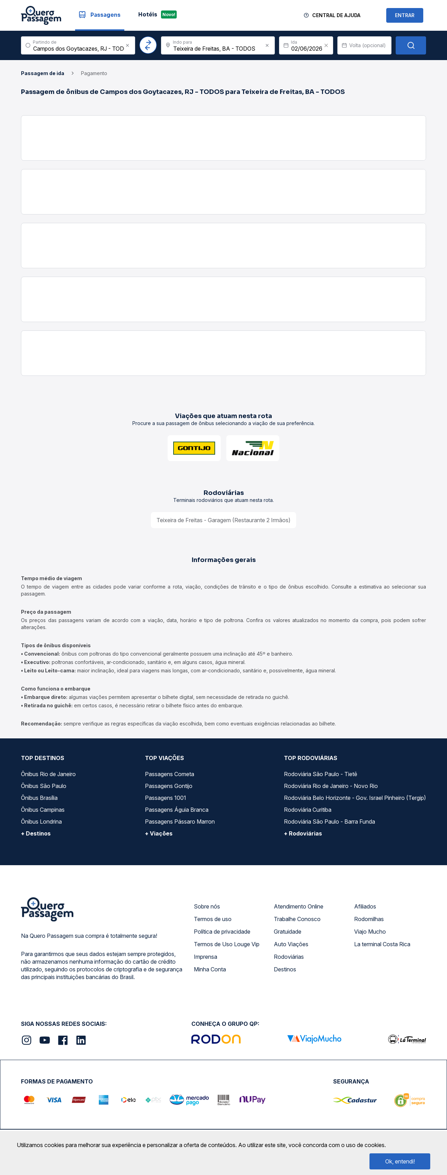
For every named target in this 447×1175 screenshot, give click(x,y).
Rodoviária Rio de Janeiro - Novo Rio (331, 785)
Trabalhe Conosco (297, 918)
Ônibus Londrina (41, 821)
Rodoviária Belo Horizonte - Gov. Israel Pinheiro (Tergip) (355, 797)
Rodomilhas (369, 918)
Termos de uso (213, 918)
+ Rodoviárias (303, 833)
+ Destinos (36, 833)
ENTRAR (405, 15)
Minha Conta (210, 969)
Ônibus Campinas (43, 809)
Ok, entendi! (400, 1161)
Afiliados (365, 906)
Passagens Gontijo (168, 785)
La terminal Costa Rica (382, 944)
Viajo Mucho (370, 931)
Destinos (285, 969)
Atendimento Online (298, 906)
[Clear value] (326, 45)
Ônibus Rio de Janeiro (48, 774)
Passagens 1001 (165, 797)
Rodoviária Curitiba (307, 809)
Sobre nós (207, 906)
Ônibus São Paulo (43, 785)
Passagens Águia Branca (176, 809)
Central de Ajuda (336, 15)
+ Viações (159, 833)
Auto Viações (291, 944)
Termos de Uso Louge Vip (226, 944)
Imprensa (205, 956)
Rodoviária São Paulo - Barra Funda (329, 821)
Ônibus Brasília (39, 797)
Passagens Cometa (169, 774)
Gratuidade (287, 931)
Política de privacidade (222, 931)
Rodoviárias (289, 956)
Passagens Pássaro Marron (180, 821)
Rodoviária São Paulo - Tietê (320, 774)
